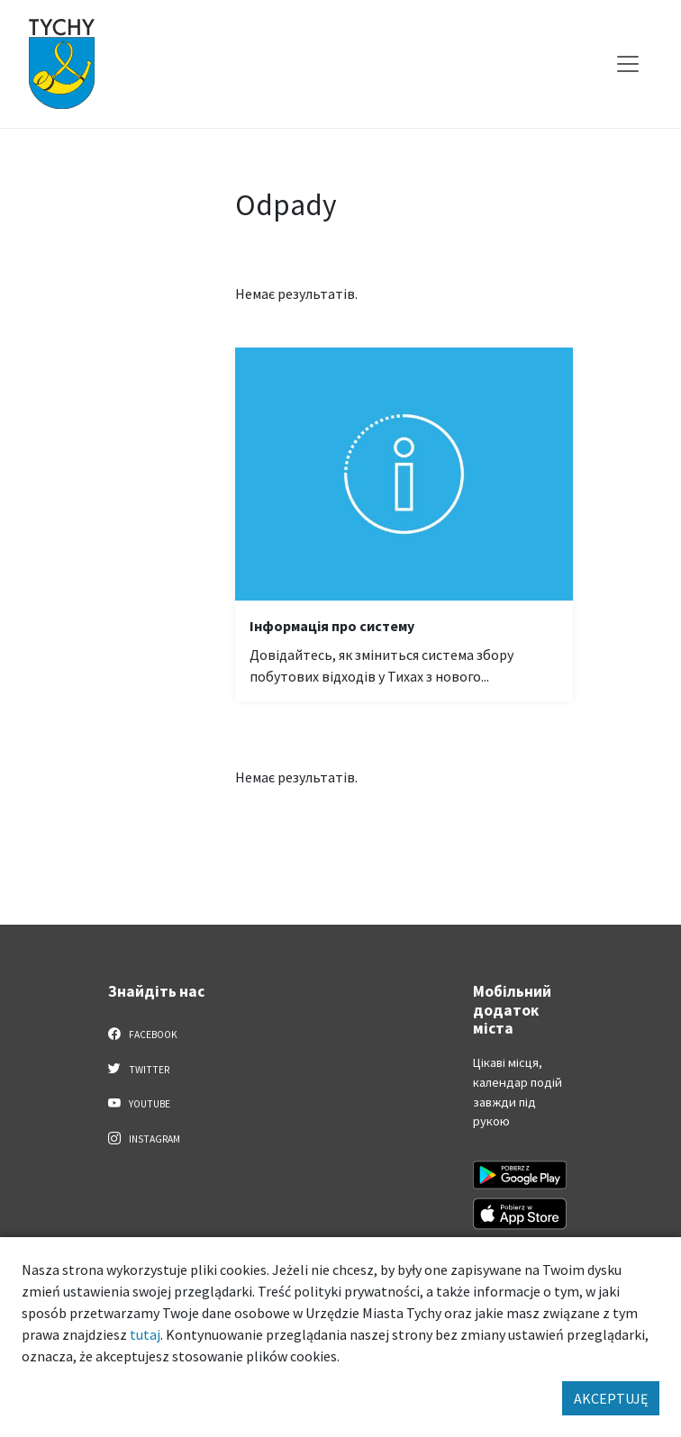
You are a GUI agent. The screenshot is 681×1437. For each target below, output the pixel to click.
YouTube (139, 1103)
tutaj (145, 1334)
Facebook (142, 1034)
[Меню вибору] (628, 63)
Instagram (144, 1138)
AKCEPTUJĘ (611, 1398)
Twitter (138, 1069)
